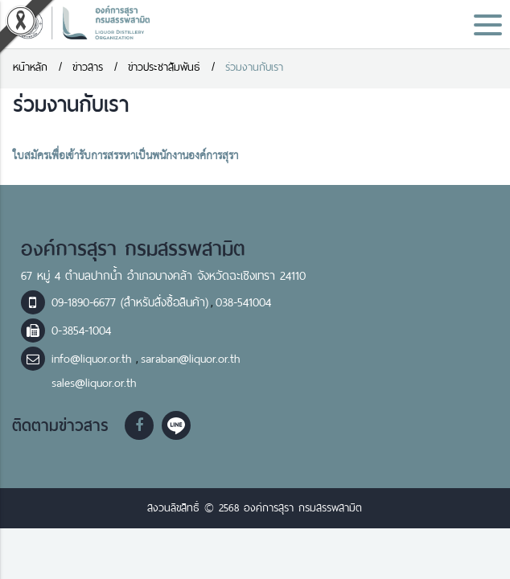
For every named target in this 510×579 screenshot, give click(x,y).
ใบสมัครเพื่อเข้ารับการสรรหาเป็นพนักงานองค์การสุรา (125, 156)
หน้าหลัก (30, 67)
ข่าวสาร (87, 67)
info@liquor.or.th (93, 358)
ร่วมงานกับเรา (254, 67)
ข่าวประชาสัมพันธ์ (164, 67)
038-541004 (243, 302)
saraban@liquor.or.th (190, 358)
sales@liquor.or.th (93, 382)
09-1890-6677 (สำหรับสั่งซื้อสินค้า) (129, 302)
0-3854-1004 (81, 330)
